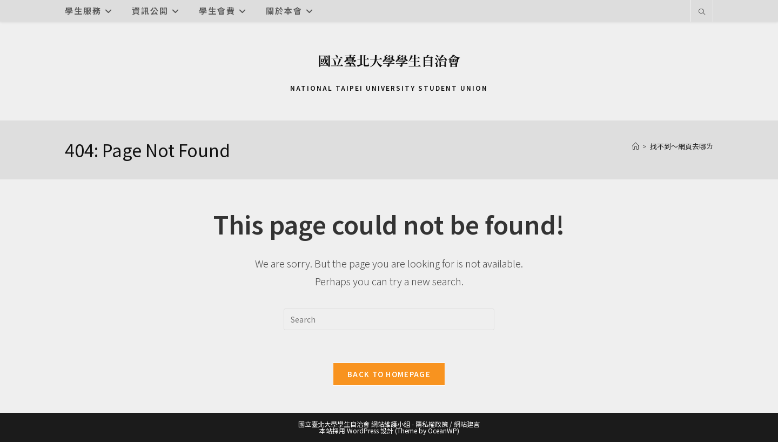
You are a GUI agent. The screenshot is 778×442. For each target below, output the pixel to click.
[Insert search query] (389, 319)
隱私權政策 (431, 423)
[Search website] (701, 12)
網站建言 (467, 423)
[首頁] (635, 146)
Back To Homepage (389, 374)
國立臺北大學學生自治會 (389, 60)
